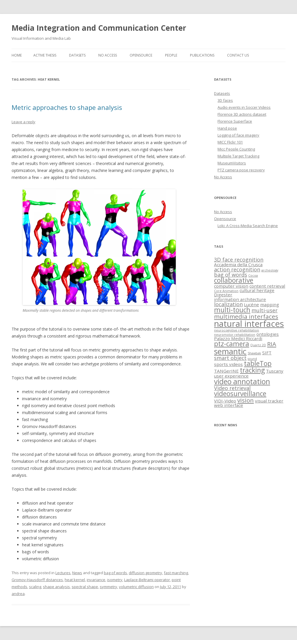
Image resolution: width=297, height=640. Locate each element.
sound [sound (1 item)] (252, 359)
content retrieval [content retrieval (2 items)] (267, 286)
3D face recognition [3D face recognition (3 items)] (238, 259)
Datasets (77, 55)
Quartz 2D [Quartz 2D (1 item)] (258, 345)
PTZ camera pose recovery (241, 170)
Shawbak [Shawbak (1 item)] (254, 353)
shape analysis (56, 586)
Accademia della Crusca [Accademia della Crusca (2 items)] (238, 264)
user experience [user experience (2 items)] (231, 376)
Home (17, 55)
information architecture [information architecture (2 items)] (240, 299)
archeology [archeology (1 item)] (269, 270)
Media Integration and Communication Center (99, 28)
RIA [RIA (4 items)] (271, 344)
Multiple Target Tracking (238, 156)
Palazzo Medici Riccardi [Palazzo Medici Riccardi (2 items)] (238, 338)
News (77, 572)
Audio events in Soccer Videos (244, 107)
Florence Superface (235, 121)
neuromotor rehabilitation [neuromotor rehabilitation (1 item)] (234, 335)
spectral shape (85, 586)
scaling (35, 586)
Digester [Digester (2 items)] (223, 295)
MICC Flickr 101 (230, 142)
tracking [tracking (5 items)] (252, 370)
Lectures (62, 572)
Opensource (141, 55)
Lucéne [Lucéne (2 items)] (251, 304)
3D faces (225, 100)
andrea (18, 593)
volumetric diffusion (136, 586)
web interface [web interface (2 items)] (228, 405)
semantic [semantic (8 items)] (230, 351)
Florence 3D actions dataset (242, 114)
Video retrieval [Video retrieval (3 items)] (232, 388)
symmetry (108, 586)
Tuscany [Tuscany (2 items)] (274, 371)
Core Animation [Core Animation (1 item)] (226, 291)
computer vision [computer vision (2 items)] (231, 286)
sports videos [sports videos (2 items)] (228, 364)
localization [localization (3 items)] (228, 304)
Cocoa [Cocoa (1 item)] (253, 275)
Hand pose (227, 128)
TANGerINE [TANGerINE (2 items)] (226, 371)
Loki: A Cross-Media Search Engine (248, 225)
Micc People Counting (236, 149)
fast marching (176, 572)
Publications (202, 55)
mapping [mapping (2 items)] (269, 304)
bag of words (115, 572)
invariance (96, 579)
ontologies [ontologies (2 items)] (267, 334)
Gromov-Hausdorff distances (37, 579)
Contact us (238, 55)
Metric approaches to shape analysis (67, 107)
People (171, 55)
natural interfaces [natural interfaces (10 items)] (249, 323)
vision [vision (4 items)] (245, 400)
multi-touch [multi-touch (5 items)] (232, 309)
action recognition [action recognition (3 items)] (237, 269)
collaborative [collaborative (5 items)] (233, 280)
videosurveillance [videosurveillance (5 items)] (240, 393)
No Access (107, 55)
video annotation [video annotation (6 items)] (242, 381)
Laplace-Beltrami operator (147, 579)
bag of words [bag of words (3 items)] (230, 274)
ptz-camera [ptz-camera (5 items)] (231, 343)
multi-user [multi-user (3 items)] (264, 310)
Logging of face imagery (238, 135)
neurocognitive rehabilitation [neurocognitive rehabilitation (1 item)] (236, 330)
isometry (114, 579)
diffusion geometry (145, 572)
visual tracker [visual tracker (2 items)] (269, 401)
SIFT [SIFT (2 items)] (266, 353)
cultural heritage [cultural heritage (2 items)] (257, 290)
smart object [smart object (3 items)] (230, 357)
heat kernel (75, 579)
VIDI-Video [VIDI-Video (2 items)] (225, 401)
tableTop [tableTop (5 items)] (257, 363)
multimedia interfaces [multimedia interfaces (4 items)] (246, 316)
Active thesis (44, 55)
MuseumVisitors (232, 163)
